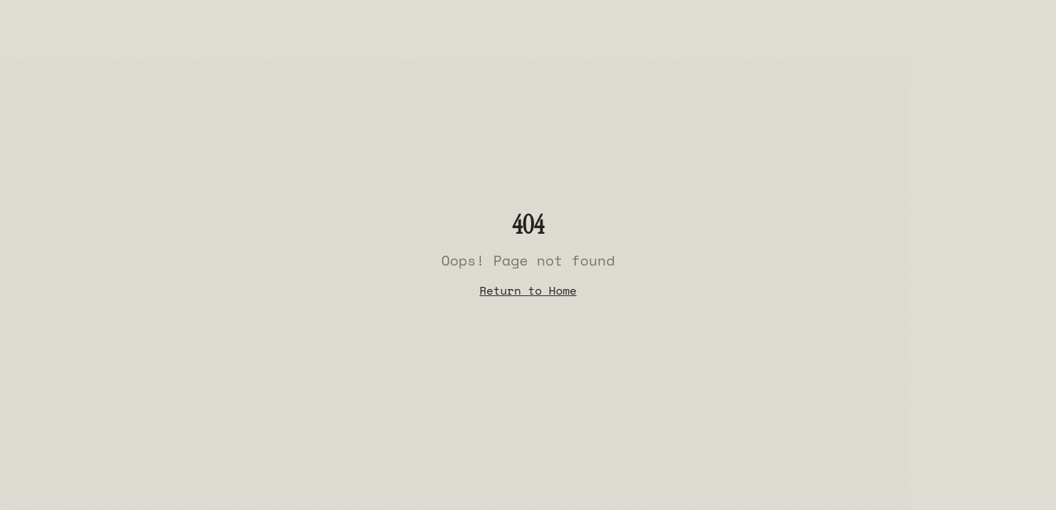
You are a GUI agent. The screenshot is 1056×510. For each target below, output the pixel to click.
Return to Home (528, 290)
